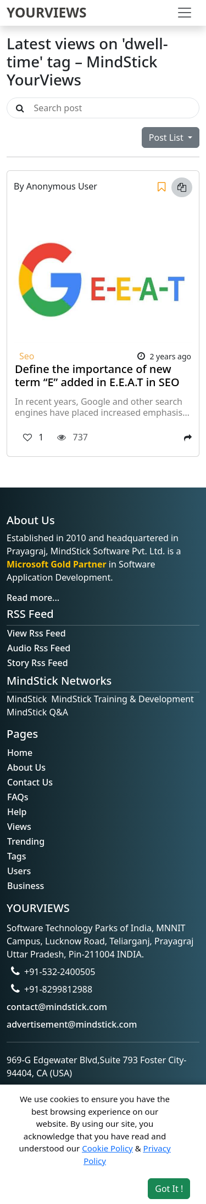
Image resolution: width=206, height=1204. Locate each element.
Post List (167, 137)
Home (19, 753)
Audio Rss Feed (38, 648)
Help (16, 812)
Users (19, 871)
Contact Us (30, 782)
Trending (25, 841)
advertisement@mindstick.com (72, 1024)
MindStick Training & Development (122, 699)
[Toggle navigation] (184, 12)
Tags (16, 856)
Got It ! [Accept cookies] (169, 1189)
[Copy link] (181, 187)
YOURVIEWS (47, 12)
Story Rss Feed (37, 663)
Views (19, 827)
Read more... (33, 598)
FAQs (18, 797)
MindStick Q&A (37, 712)
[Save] (161, 187)
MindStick (27, 699)
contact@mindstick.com (57, 1007)
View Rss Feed (36, 633)
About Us (26, 767)
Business (25, 886)
